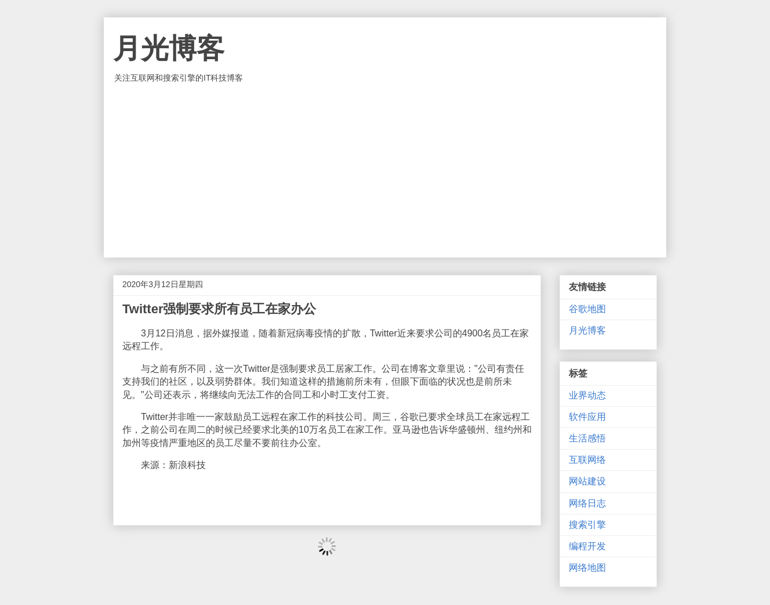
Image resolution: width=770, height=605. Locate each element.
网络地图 (587, 568)
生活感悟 (587, 438)
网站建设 (587, 481)
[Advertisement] (385, 170)
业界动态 (587, 395)
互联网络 (587, 460)
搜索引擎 (587, 525)
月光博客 (168, 48)
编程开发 (587, 546)
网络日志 (587, 503)
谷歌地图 (587, 309)
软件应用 (587, 417)
